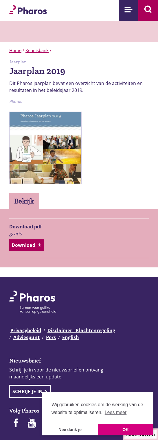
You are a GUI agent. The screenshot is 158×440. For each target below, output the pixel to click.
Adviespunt (26, 337)
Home (15, 50)
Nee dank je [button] (70, 429)
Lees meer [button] (116, 412)
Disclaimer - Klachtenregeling (81, 330)
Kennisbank (37, 50)
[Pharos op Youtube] (31, 423)
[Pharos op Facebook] (15, 423)
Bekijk (24, 201)
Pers (51, 337)
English (70, 337)
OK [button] (125, 429)
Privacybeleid (25, 330)
